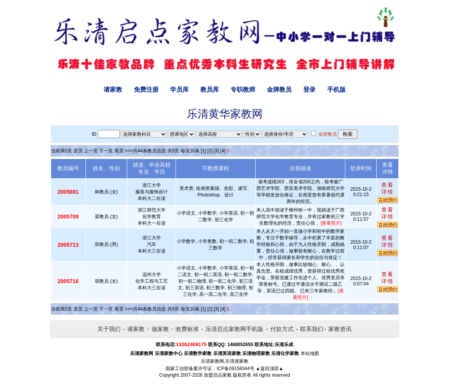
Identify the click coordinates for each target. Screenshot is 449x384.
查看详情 (387, 188)
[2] (209, 151)
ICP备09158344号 (235, 368)
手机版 (336, 89)
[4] (222, 151)
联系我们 (311, 329)
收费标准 (187, 329)
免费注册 (146, 89)
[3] (216, 151)
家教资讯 (340, 329)
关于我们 (109, 329)
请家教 (113, 89)
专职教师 (242, 89)
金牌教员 (279, 89)
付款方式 (282, 329)
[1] (203, 151)
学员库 (179, 89)
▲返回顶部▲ (269, 368)
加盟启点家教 (218, 375)
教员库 (209, 89)
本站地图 (309, 353)
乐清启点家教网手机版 (234, 329)
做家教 (160, 329)
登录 (309, 89)
